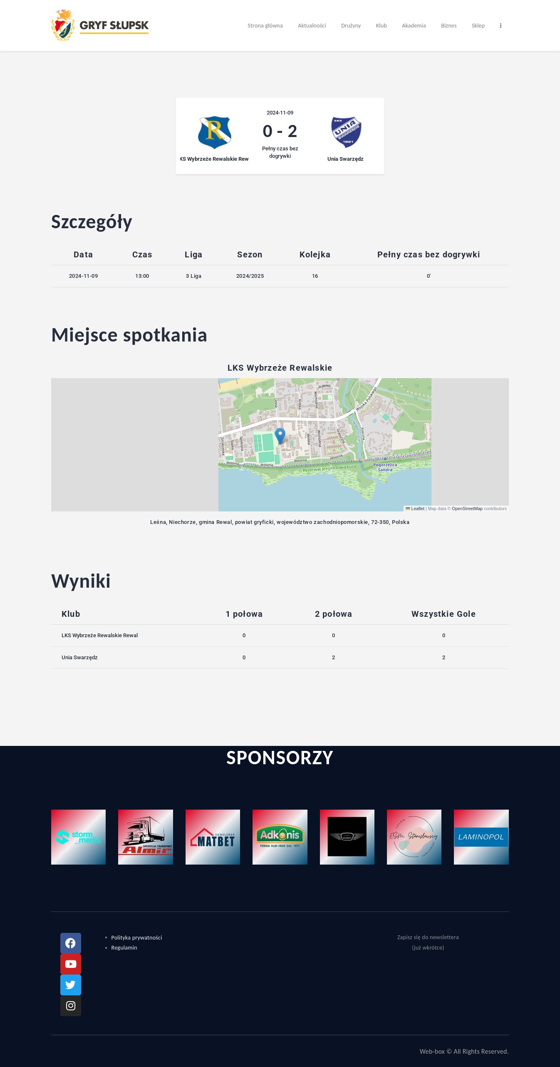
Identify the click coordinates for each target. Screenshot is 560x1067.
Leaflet (415, 508)
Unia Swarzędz (80, 657)
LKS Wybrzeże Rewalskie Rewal (100, 635)
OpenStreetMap (467, 508)
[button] (280, 436)
